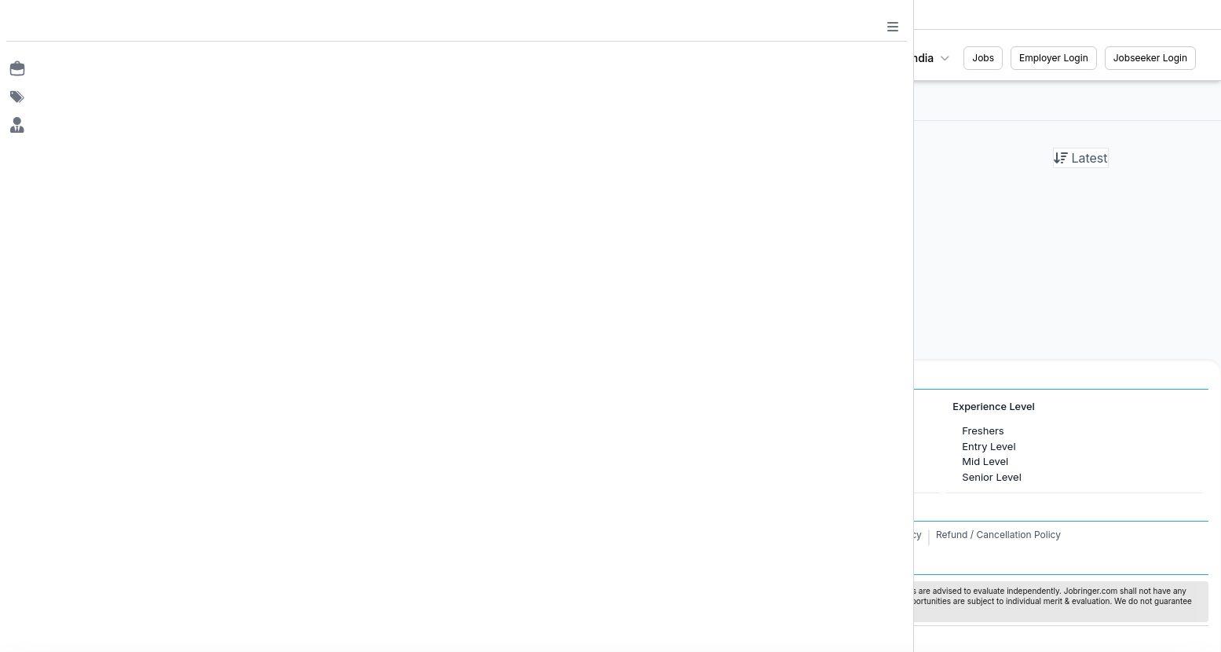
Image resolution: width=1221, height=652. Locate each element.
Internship (595, 100)
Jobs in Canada (386, 446)
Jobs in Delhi (100, 477)
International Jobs (382, 406)
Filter (479, 100)
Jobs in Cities (92, 406)
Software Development (702, 461)
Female (666, 100)
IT (651, 446)
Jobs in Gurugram (112, 461)
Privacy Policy (890, 534)
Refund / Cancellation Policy (998, 534)
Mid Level (985, 461)
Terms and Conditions (796, 534)
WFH (791, 100)
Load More (630, 283)
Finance (666, 477)
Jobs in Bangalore (112, 446)
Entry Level (988, 446)
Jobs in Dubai (382, 430)
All (534, 100)
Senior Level (992, 477)
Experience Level (993, 406)
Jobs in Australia (389, 477)
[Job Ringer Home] (126, 58)
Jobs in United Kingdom (406, 461)
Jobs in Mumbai (107, 430)
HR (654, 430)
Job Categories (674, 406)
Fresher (731, 100)
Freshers (982, 430)
